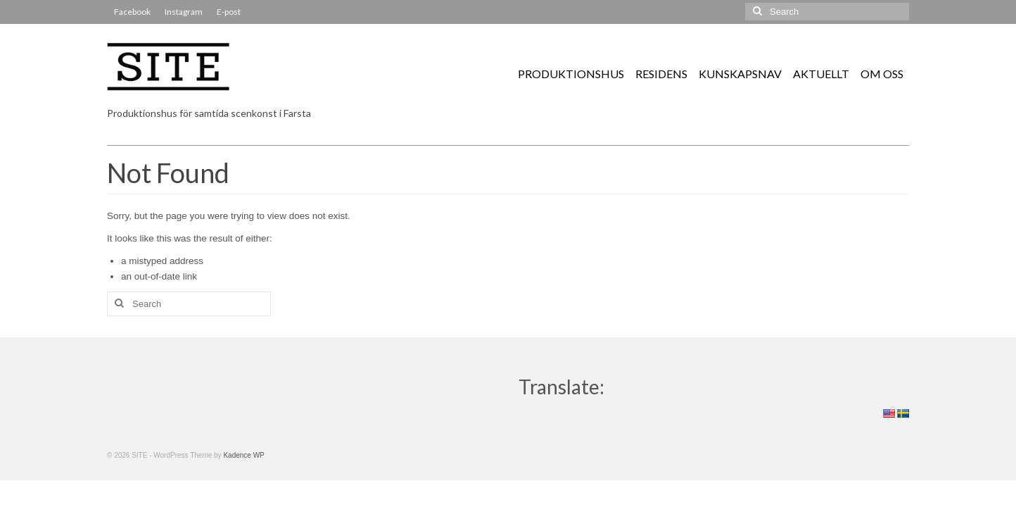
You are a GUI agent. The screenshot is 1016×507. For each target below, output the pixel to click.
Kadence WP (243, 455)
